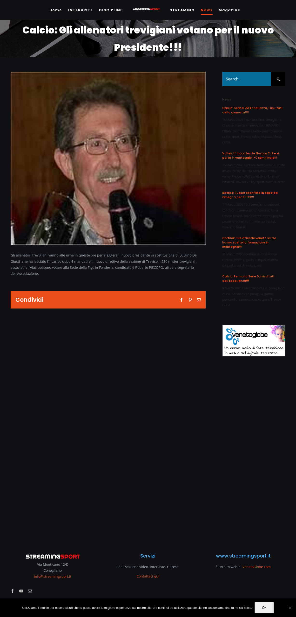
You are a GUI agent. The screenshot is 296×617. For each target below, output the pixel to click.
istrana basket (259, 210)
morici (267, 216)
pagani (278, 216)
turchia (271, 182)
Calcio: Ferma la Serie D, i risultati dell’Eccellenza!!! (248, 278)
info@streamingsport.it (52, 576)
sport (235, 136)
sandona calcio (249, 299)
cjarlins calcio (255, 120)
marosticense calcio (247, 131)
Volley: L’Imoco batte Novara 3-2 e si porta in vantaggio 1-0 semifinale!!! (250, 155)
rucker (239, 221)
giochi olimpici (256, 260)
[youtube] (21, 591)
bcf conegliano (256, 204)
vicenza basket (264, 221)
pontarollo (229, 299)
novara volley (245, 182)
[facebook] (12, 591)
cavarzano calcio (255, 288)
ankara (251, 165)
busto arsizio (266, 165)
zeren (281, 182)
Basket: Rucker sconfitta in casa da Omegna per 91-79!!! (250, 195)
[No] (290, 607)
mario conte (252, 216)
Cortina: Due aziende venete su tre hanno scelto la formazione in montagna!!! (249, 242)
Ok (264, 608)
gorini (268, 294)
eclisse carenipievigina (247, 125)
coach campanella (235, 210)
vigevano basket (234, 227)
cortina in (252, 254)
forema (239, 260)
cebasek (273, 204)
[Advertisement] (253, 451)
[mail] (30, 591)
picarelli (227, 221)
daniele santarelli (254, 170)
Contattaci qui (148, 576)
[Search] (278, 79)
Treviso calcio (250, 136)
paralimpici (244, 265)
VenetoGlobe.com (256, 566)
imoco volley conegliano (249, 176)
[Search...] (246, 79)
